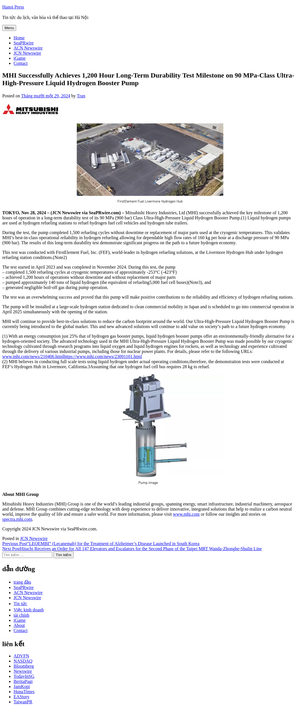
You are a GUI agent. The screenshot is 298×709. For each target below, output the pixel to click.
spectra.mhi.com (17, 519)
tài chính (21, 615)
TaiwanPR (23, 701)
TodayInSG (24, 676)
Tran (81, 95)
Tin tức (20, 603)
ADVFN (21, 656)
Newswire (23, 671)
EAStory (21, 696)
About (19, 625)
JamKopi (22, 686)
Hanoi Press (13, 7)
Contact (21, 63)
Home (19, 37)
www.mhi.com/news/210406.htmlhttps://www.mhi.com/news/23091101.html (72, 356)
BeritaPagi (23, 681)
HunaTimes (24, 691)
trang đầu (22, 582)
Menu (9, 28)
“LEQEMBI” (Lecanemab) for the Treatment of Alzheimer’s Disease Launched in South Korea (100, 543)
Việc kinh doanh (29, 609)
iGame (20, 58)
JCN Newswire (27, 53)
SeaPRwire (24, 42)
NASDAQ (23, 661)
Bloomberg (24, 666)
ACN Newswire (28, 48)
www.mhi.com (186, 514)
